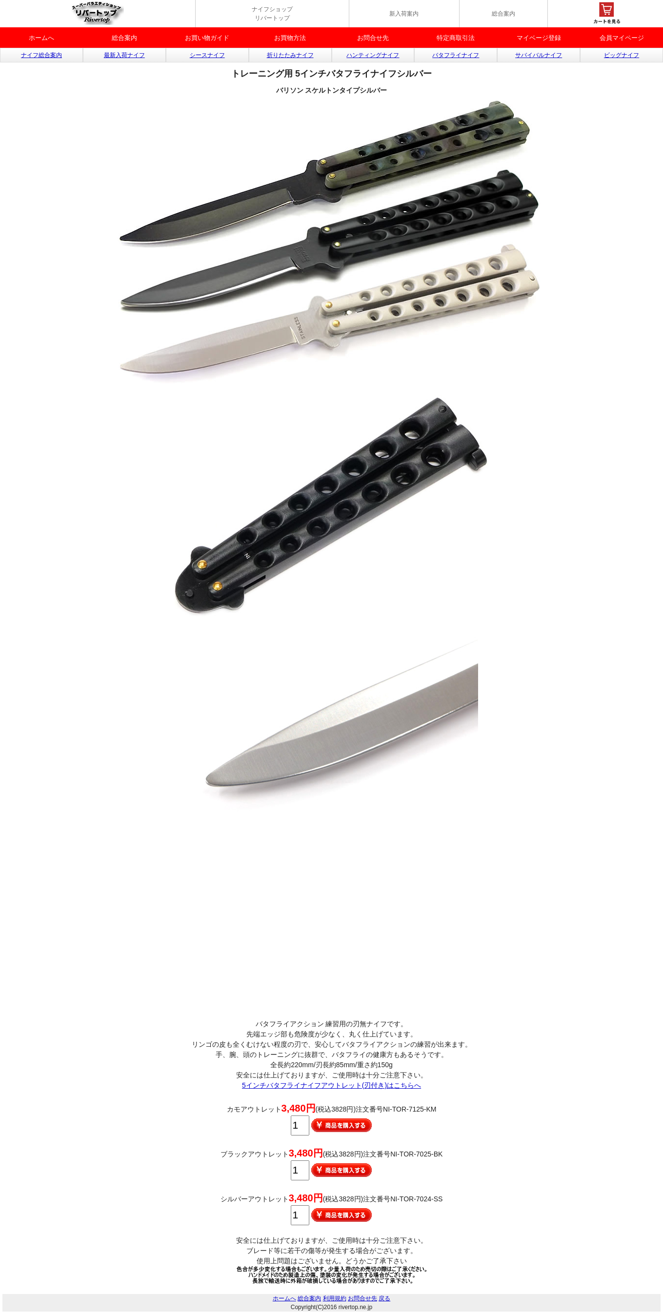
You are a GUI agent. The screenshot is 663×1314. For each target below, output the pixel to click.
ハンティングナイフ (372, 55)
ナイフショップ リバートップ (272, 13)
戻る (384, 1298)
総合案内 (503, 13)
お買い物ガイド (207, 37)
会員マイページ (622, 37)
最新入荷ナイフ (124, 55)
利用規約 (334, 1298)
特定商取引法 (456, 37)
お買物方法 (290, 37)
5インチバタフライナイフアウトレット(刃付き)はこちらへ (331, 1085)
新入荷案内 (404, 13)
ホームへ (41, 37)
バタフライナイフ (455, 55)
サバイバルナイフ (538, 55)
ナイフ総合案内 (41, 55)
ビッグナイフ (621, 55)
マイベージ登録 (539, 37)
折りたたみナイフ (290, 55)
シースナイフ (207, 55)
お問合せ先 (373, 37)
